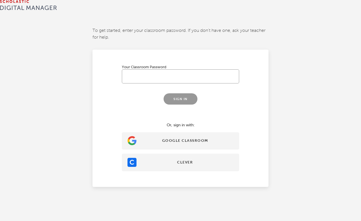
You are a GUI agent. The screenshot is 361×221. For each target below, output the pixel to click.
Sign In (112, 134)
